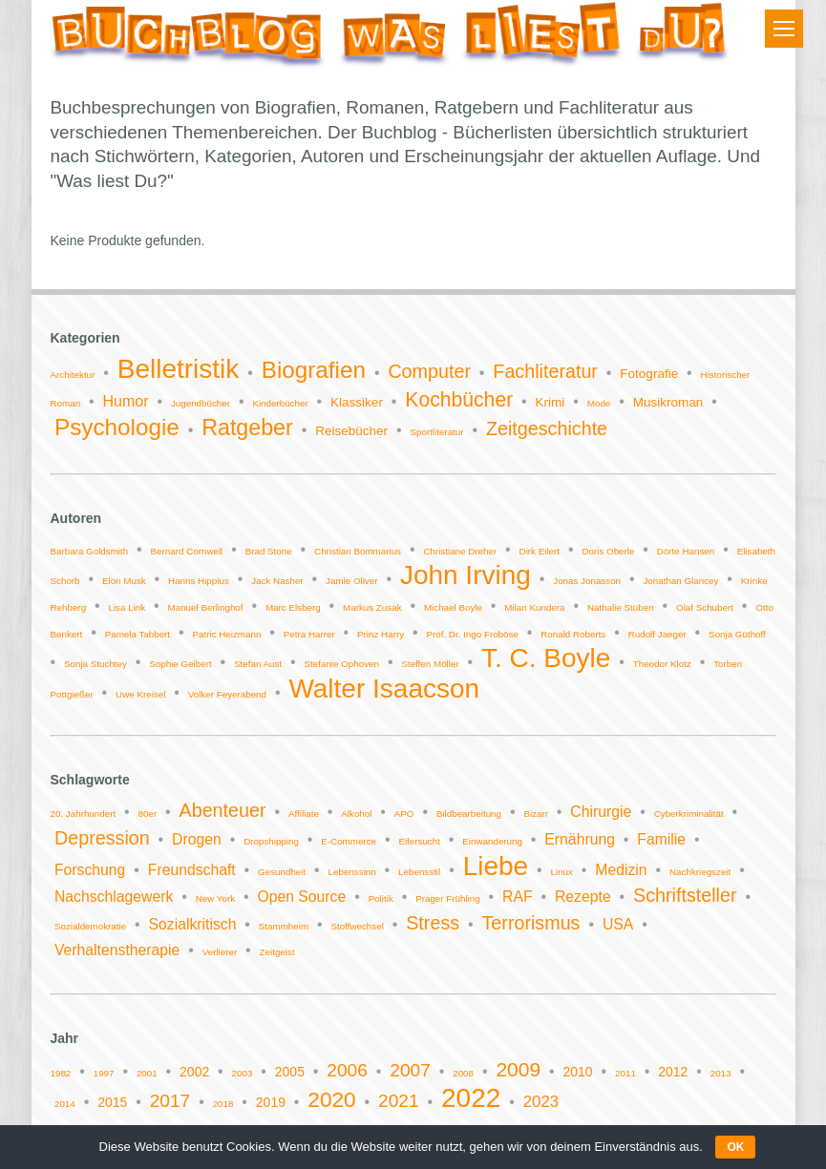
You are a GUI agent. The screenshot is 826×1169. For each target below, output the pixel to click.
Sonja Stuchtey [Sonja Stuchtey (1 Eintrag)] (95, 663)
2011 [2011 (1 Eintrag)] (625, 1073)
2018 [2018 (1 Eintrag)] (223, 1103)
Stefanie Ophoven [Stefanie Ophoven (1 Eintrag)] (342, 663)
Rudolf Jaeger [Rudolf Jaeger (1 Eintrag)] (657, 634)
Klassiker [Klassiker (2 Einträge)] (356, 402)
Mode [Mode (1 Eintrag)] (599, 403)
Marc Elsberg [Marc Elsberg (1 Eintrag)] (293, 607)
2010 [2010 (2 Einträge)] (578, 1071)
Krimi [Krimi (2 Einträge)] (550, 402)
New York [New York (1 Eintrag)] (215, 898)
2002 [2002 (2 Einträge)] (194, 1071)
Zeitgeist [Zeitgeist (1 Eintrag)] (277, 952)
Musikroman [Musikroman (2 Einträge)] (668, 402)
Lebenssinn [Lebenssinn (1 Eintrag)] (352, 871)
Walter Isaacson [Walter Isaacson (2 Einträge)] (383, 688)
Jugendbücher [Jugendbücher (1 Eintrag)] (200, 403)
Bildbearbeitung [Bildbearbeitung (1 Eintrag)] (468, 813)
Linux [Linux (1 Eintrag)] (562, 871)
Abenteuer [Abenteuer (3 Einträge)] (223, 810)
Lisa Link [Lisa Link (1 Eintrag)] (126, 607)
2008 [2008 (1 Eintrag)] (463, 1073)
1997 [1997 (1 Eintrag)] (104, 1073)
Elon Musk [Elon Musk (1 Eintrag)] (124, 580)
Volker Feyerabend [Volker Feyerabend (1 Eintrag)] (227, 694)
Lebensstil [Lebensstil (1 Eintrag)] (419, 871)
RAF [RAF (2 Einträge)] (517, 896)
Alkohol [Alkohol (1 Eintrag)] (356, 813)
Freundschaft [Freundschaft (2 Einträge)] (192, 870)
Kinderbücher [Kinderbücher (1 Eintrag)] (279, 403)
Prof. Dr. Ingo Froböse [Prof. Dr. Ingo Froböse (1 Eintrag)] (472, 634)
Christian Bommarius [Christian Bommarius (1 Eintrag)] (357, 551)
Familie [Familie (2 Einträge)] (661, 839)
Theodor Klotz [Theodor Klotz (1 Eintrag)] (662, 663)
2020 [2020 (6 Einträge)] (331, 1100)
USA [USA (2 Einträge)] (618, 924)
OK (735, 1147)
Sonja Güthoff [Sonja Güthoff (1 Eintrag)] (737, 634)
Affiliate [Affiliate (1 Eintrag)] (303, 813)
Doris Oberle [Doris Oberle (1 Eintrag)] (608, 551)
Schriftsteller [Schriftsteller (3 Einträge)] (684, 895)
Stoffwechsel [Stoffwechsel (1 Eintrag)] (356, 926)
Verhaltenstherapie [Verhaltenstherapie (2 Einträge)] (117, 950)
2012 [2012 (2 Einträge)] (673, 1071)
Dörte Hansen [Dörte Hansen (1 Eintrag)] (685, 551)
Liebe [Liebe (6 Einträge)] (496, 866)
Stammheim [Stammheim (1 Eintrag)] (283, 926)
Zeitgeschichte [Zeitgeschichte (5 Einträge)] (546, 428)
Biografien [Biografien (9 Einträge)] (314, 370)
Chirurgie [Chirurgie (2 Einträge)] (600, 812)
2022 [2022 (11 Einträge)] (470, 1098)
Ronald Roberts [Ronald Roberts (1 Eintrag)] (572, 634)
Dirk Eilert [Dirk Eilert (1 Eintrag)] (539, 551)
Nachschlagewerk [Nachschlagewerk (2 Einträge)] (113, 896)
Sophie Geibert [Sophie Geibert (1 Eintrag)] (180, 663)
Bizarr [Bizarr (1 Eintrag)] (535, 813)
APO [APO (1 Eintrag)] (404, 813)
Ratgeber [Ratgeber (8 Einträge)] (247, 427)
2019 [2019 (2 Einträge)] (271, 1102)
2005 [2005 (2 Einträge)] (290, 1071)
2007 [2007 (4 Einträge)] (410, 1070)
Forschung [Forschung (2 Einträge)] (89, 870)
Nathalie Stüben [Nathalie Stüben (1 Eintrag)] (620, 607)
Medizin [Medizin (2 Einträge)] (620, 870)
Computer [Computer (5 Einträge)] (429, 371)
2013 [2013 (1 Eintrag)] (720, 1073)
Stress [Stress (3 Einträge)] (432, 922)
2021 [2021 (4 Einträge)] (398, 1101)
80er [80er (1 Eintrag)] (148, 813)
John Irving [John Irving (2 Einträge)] (465, 575)
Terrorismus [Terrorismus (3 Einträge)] (531, 922)
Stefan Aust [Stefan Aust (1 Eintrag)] (258, 663)
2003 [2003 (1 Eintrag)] (242, 1073)
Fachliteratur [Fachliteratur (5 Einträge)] (545, 371)
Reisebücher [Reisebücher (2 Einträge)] (351, 431)
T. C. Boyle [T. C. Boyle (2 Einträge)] (545, 658)
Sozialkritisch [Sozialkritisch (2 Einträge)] (193, 924)
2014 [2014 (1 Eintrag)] (64, 1103)
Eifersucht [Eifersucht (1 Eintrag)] (419, 841)
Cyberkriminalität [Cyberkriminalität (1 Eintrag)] (689, 813)
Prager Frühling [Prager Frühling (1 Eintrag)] (447, 898)
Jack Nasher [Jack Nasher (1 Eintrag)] (277, 580)
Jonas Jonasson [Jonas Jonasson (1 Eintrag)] (587, 580)
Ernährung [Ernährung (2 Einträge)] (579, 839)
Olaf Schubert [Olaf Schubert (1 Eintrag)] (704, 607)
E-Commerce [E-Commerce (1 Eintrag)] (348, 841)
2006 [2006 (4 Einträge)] (347, 1070)
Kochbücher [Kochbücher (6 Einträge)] (459, 399)
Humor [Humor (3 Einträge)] (125, 401)
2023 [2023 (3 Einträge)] (541, 1102)
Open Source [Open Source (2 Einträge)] (301, 896)
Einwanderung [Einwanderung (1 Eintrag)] (492, 841)
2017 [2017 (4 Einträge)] (170, 1101)
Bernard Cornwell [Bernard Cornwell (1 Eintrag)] (187, 551)
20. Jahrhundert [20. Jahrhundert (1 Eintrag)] (83, 813)
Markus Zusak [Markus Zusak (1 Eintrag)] (372, 607)
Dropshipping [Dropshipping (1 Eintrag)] (271, 841)
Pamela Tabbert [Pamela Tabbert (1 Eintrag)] (137, 634)
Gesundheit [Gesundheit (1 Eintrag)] (282, 871)
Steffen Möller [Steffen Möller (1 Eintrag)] (429, 663)
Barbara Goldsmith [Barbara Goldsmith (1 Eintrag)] (90, 551)
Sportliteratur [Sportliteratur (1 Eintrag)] (436, 432)
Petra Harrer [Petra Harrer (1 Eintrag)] (309, 634)
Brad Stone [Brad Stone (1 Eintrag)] (268, 551)
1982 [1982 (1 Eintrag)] (61, 1073)
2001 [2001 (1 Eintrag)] (147, 1073)
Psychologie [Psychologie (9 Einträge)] (117, 427)
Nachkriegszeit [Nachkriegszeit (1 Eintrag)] (700, 871)
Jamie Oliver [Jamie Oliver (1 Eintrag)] (351, 580)
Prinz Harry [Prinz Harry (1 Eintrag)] (380, 634)
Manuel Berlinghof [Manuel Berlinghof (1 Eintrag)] (206, 607)
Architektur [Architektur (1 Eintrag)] (73, 374)
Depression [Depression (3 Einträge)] (102, 837)
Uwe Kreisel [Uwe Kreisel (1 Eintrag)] (140, 694)
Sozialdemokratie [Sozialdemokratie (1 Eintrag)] (90, 926)
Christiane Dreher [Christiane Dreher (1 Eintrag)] (460, 551)
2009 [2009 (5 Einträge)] (518, 1069)
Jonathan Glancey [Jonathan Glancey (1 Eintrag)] (680, 580)
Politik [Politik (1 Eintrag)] (381, 898)
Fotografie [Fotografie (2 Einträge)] (649, 373)
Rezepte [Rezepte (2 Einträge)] (583, 896)
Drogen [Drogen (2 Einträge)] (197, 839)
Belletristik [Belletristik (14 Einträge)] (178, 369)
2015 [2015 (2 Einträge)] (112, 1102)
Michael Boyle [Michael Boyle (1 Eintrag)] (453, 607)
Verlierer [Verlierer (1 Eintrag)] (219, 952)
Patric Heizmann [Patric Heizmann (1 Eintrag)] (227, 634)
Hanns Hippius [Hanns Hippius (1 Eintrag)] (198, 580)
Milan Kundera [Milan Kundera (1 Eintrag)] (534, 607)
